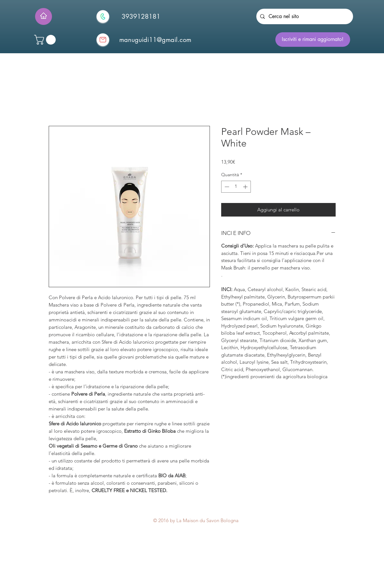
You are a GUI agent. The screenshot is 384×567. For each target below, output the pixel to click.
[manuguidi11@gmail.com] (155, 39)
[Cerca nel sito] (304, 16)
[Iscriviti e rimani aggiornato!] (312, 39)
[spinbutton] (236, 186)
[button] (46, 40)
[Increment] (246, 186)
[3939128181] (141, 16)
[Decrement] (226, 186)
